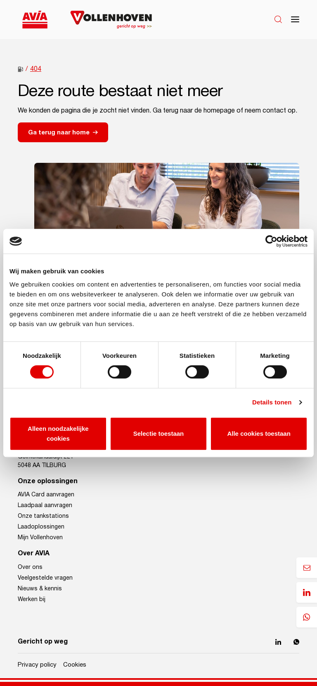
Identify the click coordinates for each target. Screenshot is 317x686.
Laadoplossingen (41, 526)
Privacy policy (37, 665)
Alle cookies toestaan (258, 433)
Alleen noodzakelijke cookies (58, 433)
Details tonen (271, 402)
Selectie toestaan (158, 433)
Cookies (74, 665)
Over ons (30, 567)
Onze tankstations (43, 516)
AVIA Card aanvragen (46, 494)
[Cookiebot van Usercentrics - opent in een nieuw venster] (271, 241)
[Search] (278, 19)
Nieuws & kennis (40, 588)
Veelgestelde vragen (45, 578)
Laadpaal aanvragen (45, 505)
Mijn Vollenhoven (40, 537)
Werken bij (31, 599)
